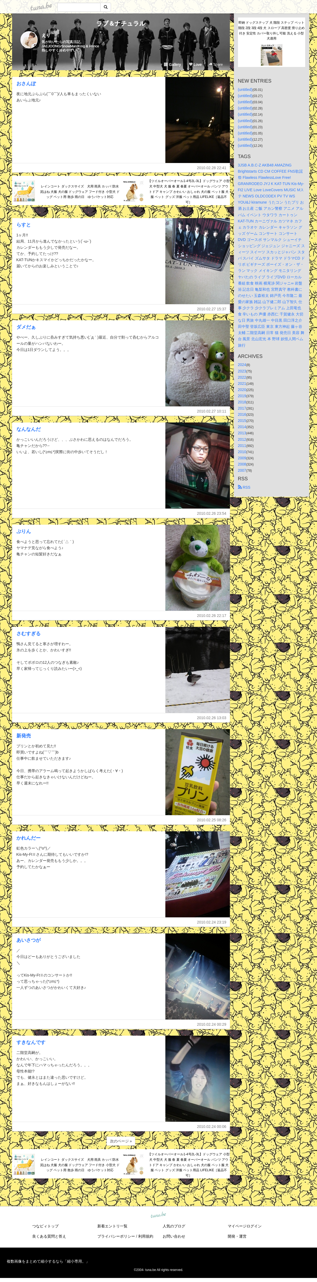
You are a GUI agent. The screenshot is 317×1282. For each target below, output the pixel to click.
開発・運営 (237, 1236)
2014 (242, 427)
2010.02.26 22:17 (211, 615)
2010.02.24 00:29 (211, 1024)
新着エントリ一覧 (112, 1226)
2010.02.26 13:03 (211, 718)
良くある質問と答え (49, 1236)
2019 (242, 396)
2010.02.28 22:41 (211, 168)
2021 (242, 383)
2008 (242, 464)
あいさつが (28, 940)
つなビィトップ (45, 1226)
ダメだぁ (26, 327)
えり (46, 35)
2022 (242, 377)
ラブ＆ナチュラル (120, 23)
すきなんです (30, 1042)
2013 (242, 433)
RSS (244, 487)
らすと (23, 225)
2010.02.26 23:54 (211, 513)
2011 (242, 445)
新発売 (23, 735)
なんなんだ (28, 429)
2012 (242, 439)
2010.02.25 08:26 (211, 820)
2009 (242, 458)
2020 (242, 390)
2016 (242, 414)
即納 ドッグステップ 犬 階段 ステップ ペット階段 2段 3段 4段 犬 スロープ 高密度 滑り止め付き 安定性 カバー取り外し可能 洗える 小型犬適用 (271, 30)
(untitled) (245, 89)
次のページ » (121, 1141)
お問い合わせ (174, 1236)
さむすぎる (28, 633)
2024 (242, 365)
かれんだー (28, 838)
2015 (242, 420)
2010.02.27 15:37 (211, 309)
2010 (242, 452)
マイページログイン (245, 1226)
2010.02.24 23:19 (211, 922)
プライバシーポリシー (116, 1236)
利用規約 (145, 1236)
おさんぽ (26, 83)
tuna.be (158, 1215)
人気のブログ (174, 1226)
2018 (242, 402)
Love (195, 64)
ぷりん (23, 531)
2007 (242, 470)
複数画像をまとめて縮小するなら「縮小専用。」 (48, 1261)
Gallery (172, 64)
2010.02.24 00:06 (211, 1126)
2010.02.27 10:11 (211, 411)
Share (216, 64)
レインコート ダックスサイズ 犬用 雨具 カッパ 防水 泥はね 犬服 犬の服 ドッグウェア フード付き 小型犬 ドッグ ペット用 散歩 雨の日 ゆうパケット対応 (80, 191)
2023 (242, 371)
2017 (242, 408)
